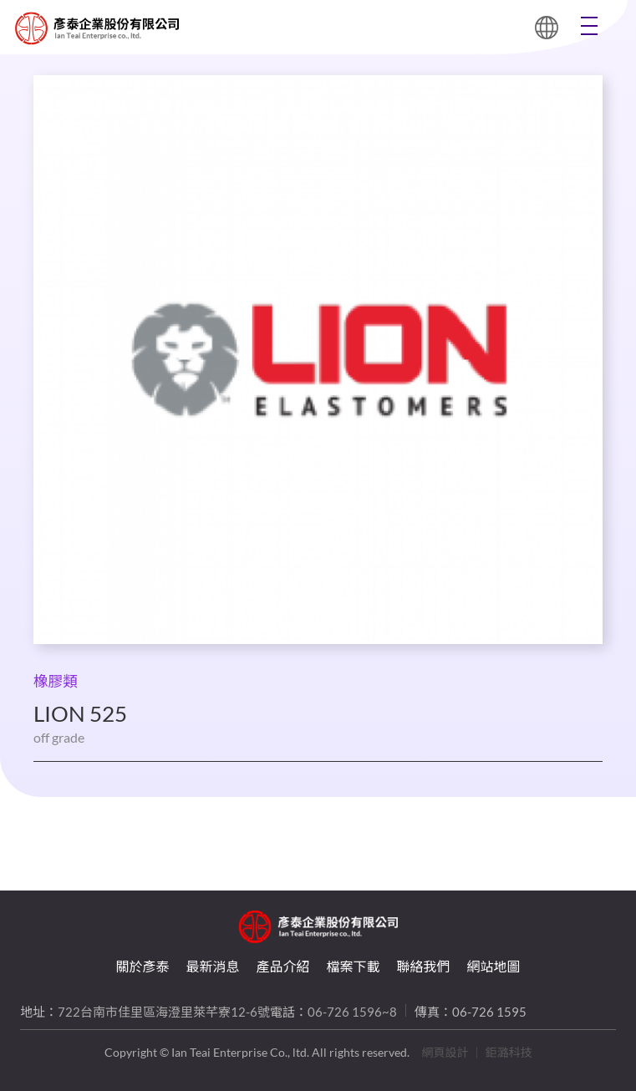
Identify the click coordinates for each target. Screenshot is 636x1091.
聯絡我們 (423, 966)
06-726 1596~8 (352, 1011)
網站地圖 (494, 966)
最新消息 (212, 966)
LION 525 (31, 28)
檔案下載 (353, 966)
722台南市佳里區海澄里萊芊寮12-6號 (164, 1011)
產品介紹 (282, 966)
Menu (589, 26)
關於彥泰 (142, 966)
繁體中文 (546, 27)
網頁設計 (445, 1052)
